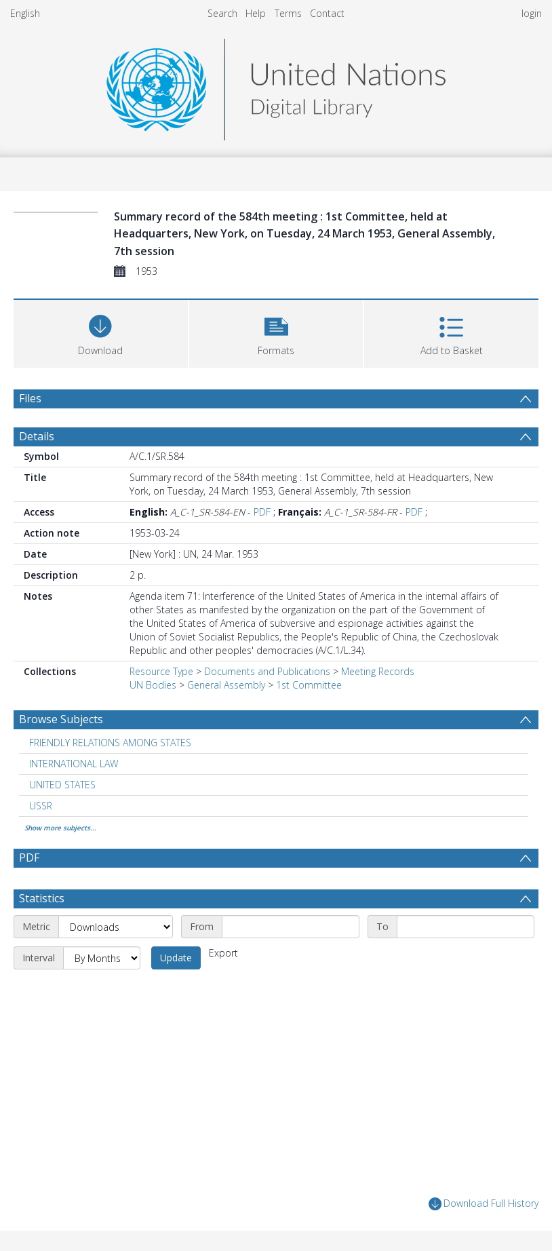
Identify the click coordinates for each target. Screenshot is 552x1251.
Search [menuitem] (222, 13)
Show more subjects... (60, 827)
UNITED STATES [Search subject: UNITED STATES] (62, 784)
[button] (276, 332)
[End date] (465, 926)
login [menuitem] (531, 13)
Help (255, 13)
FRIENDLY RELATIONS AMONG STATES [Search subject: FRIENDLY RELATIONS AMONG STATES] (110, 742)
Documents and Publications (267, 671)
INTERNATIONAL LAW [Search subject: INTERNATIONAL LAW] (73, 763)
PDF (262, 511)
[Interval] (101, 957)
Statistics (41, 898)
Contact (327, 13)
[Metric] (115, 926)
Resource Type (161, 671)
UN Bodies (153, 684)
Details (36, 436)
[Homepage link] (276, 86)
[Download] (101, 332)
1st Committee (309, 684)
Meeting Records (377, 671)
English (25, 13)
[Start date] (290, 926)
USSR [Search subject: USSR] (40, 805)
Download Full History (483, 1204)
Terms (288, 13)
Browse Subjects (61, 719)
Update (176, 957)
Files (30, 398)
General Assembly (226, 684)
